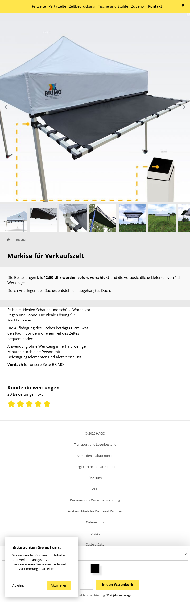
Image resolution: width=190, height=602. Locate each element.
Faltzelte (39, 6)
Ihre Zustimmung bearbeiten (33, 568)
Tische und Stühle (113, 6)
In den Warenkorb (117, 584)
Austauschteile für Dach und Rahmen (95, 511)
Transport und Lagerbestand (95, 444)
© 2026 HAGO (95, 433)
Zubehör (138, 6)
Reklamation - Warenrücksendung (95, 500)
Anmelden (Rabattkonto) (95, 455)
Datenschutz (95, 522)
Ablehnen (19, 585)
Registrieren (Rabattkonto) (95, 466)
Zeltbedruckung (82, 6)
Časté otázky (95, 544)
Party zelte (57, 6)
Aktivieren (59, 585)
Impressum (95, 533)
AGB (95, 489)
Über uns (95, 478)
